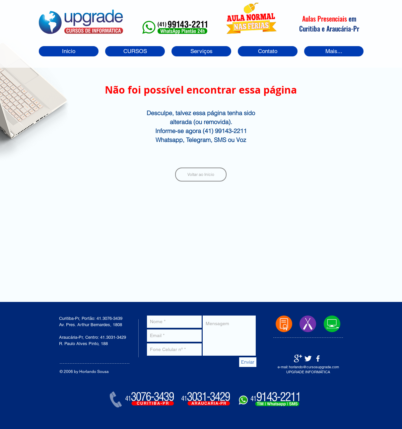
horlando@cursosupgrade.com (314, 367)
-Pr (355, 29)
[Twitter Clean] (308, 358)
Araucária (338, 29)
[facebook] (318, 358)
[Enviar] (247, 362)
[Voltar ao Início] (201, 174)
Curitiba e (312, 29)
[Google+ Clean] (298, 358)
